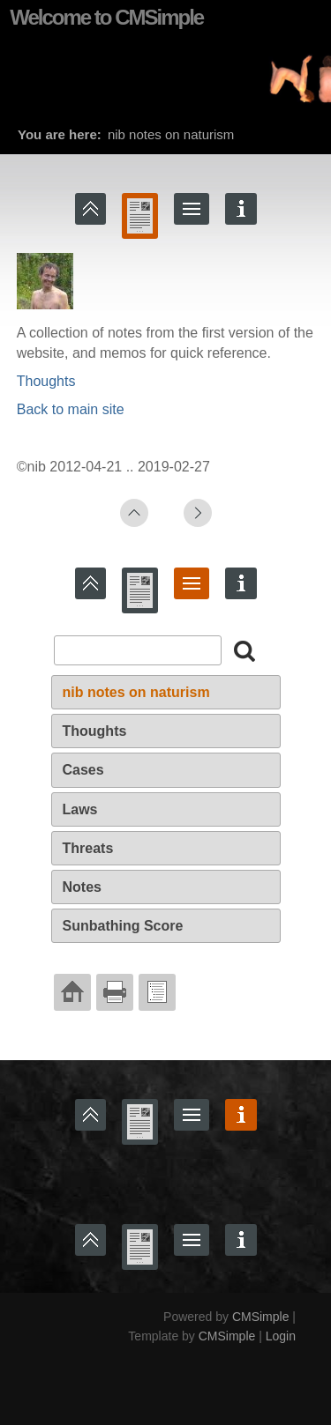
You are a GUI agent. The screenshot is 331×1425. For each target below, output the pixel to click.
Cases (83, 769)
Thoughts (46, 381)
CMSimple (261, 1317)
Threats (88, 848)
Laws (80, 809)
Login (281, 1336)
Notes (82, 886)
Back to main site (70, 409)
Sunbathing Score (123, 925)
